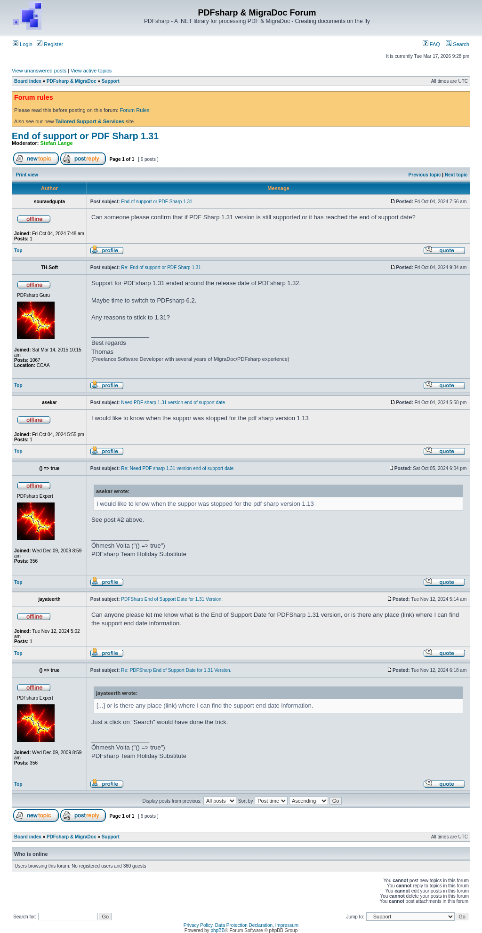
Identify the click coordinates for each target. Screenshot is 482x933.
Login (22, 44)
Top (18, 250)
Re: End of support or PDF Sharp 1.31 (161, 267)
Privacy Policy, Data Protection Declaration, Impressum (241, 925)
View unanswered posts (39, 70)
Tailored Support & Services (89, 121)
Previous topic (425, 174)
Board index (27, 81)
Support (111, 81)
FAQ (431, 44)
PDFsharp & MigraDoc (71, 81)
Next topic (456, 174)
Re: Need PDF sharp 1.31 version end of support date (177, 468)
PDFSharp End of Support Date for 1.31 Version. (172, 599)
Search (457, 44)
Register (50, 44)
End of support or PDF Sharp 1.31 (85, 136)
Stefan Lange (56, 143)
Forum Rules (134, 110)
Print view (27, 174)
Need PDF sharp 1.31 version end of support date (173, 402)
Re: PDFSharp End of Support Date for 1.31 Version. (176, 670)
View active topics (91, 70)
